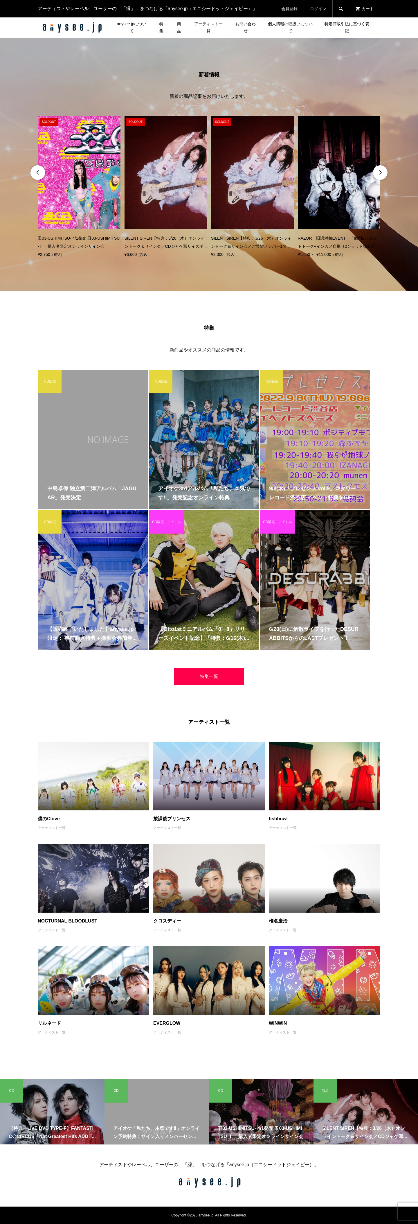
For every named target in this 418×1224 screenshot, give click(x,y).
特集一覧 (209, 676)
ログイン (318, 8)
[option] (79, 187)
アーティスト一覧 (208, 27)
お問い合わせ (245, 27)
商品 (179, 27)
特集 (161, 27)
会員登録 (289, 8)
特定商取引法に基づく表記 (347, 27)
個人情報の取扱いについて (290, 27)
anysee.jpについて (131, 27)
